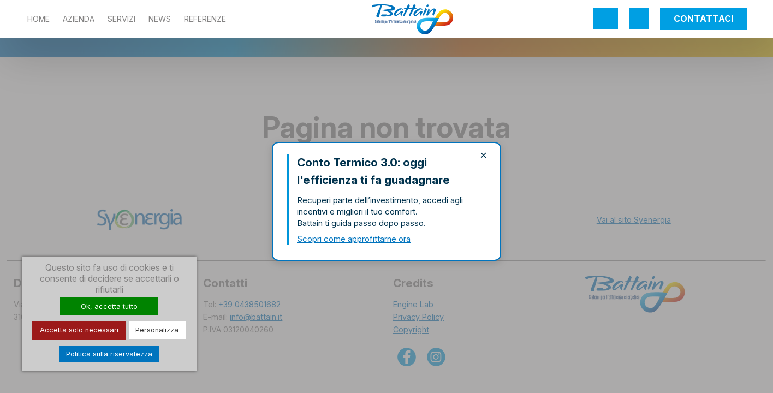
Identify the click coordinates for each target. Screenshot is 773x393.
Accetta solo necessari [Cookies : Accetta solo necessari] (79, 330)
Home (38, 18)
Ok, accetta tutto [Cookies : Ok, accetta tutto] (109, 306)
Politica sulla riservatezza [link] (109, 354)
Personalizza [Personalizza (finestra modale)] (157, 330)
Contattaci (703, 18)
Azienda (78, 18)
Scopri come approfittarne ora (354, 239)
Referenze (205, 18)
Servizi (121, 18)
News (159, 18)
